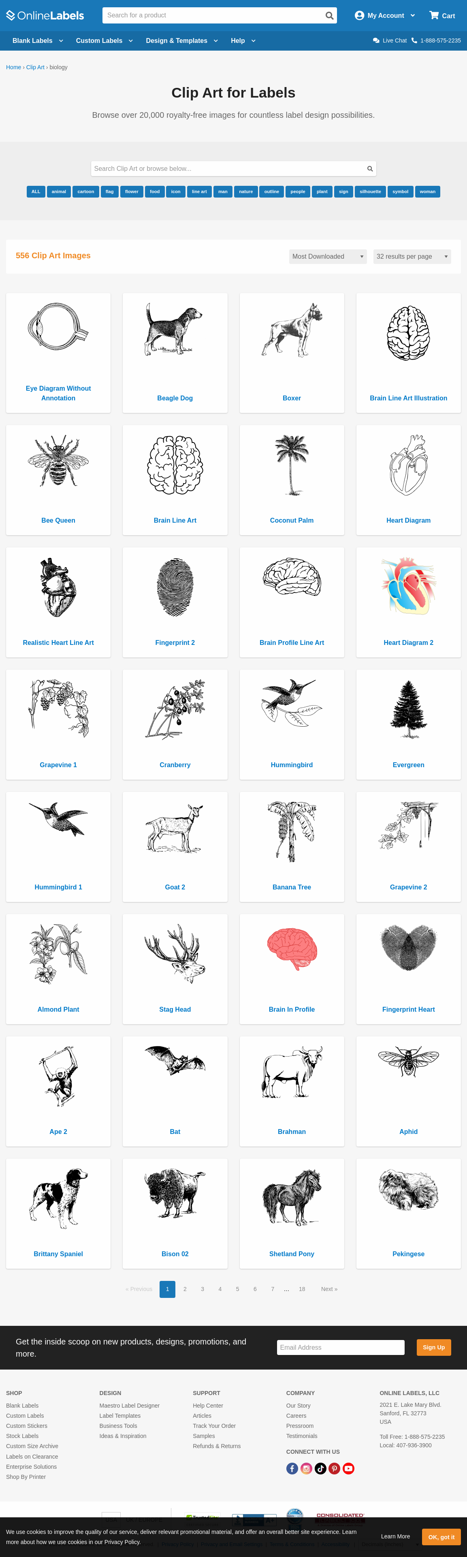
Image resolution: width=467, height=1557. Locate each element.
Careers (296, 1415)
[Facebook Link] (293, 1468)
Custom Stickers (26, 1426)
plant (322, 191)
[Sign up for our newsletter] (341, 1347)
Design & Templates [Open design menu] (182, 40)
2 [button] (185, 1289)
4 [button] (220, 1289)
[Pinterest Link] (335, 1468)
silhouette (370, 191)
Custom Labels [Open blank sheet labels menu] (104, 40)
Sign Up (434, 1347)
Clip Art (35, 67)
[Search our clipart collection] (233, 168)
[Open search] (329, 16)
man (223, 191)
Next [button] (328, 1289)
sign (343, 191)
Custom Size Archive (32, 1446)
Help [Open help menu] (243, 40)
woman (428, 191)
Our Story (298, 1405)
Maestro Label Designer (130, 1405)
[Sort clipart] (328, 256)
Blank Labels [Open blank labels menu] (38, 40)
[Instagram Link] (307, 1468)
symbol (400, 191)
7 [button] (272, 1289)
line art (199, 191)
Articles (202, 1415)
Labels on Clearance (32, 1456)
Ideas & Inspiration (123, 1436)
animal (59, 191)
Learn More (395, 1536)
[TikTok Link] (321, 1468)
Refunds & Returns (217, 1446)
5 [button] (237, 1289)
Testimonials (302, 1436)
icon (176, 191)
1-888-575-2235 (436, 40)
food (155, 191)
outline (271, 191)
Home (13, 67)
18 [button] (302, 1289)
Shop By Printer (26, 1477)
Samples (204, 1436)
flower (132, 191)
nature (246, 191)
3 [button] (202, 1289)
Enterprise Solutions (31, 1466)
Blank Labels (22, 1405)
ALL (36, 191)
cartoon (85, 191)
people (298, 191)
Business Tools (118, 1426)
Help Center (208, 1405)
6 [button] (255, 1289)
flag (110, 191)
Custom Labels (25, 1415)
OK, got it (442, 1537)
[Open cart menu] (442, 15)
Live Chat (390, 40)
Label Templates (120, 1415)
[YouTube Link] (348, 1468)
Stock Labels (22, 1436)
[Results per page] (412, 256)
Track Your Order (214, 1426)
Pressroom (300, 1426)
